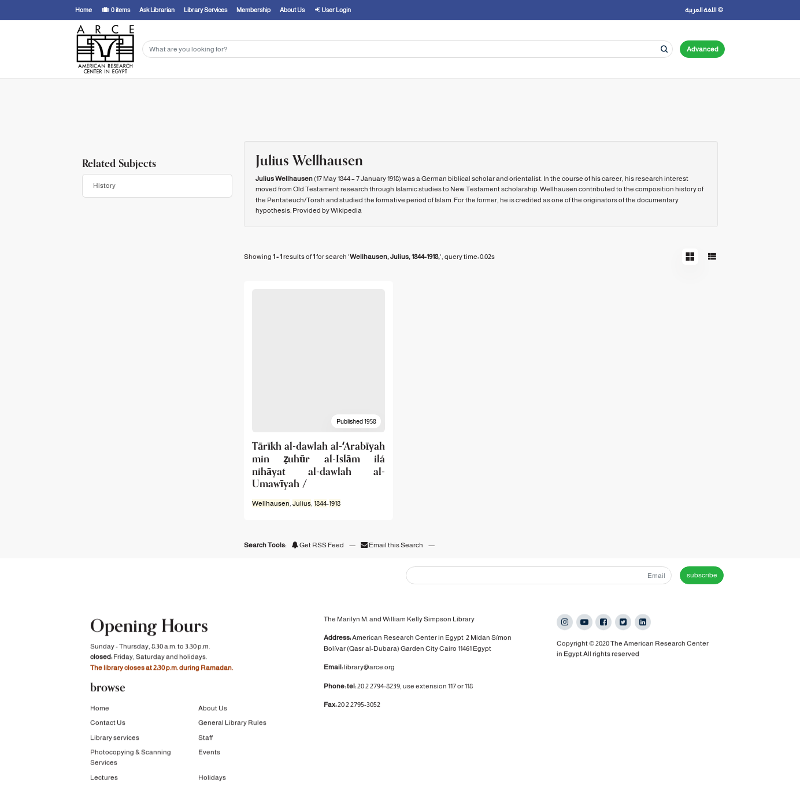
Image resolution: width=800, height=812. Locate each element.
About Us (212, 709)
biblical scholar (471, 179)
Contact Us (107, 723)
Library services (114, 738)
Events (209, 752)
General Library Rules (232, 723)
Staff (205, 738)
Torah (315, 200)
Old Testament (316, 189)
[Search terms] (407, 49)
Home (99, 709)
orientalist (525, 179)
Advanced (702, 49)
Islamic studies (418, 189)
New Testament (475, 189)
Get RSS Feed (317, 545)
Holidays (212, 778)
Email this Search (392, 545)
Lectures (104, 778)
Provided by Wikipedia (327, 210)
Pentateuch (285, 200)
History (104, 185)
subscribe (702, 575)
